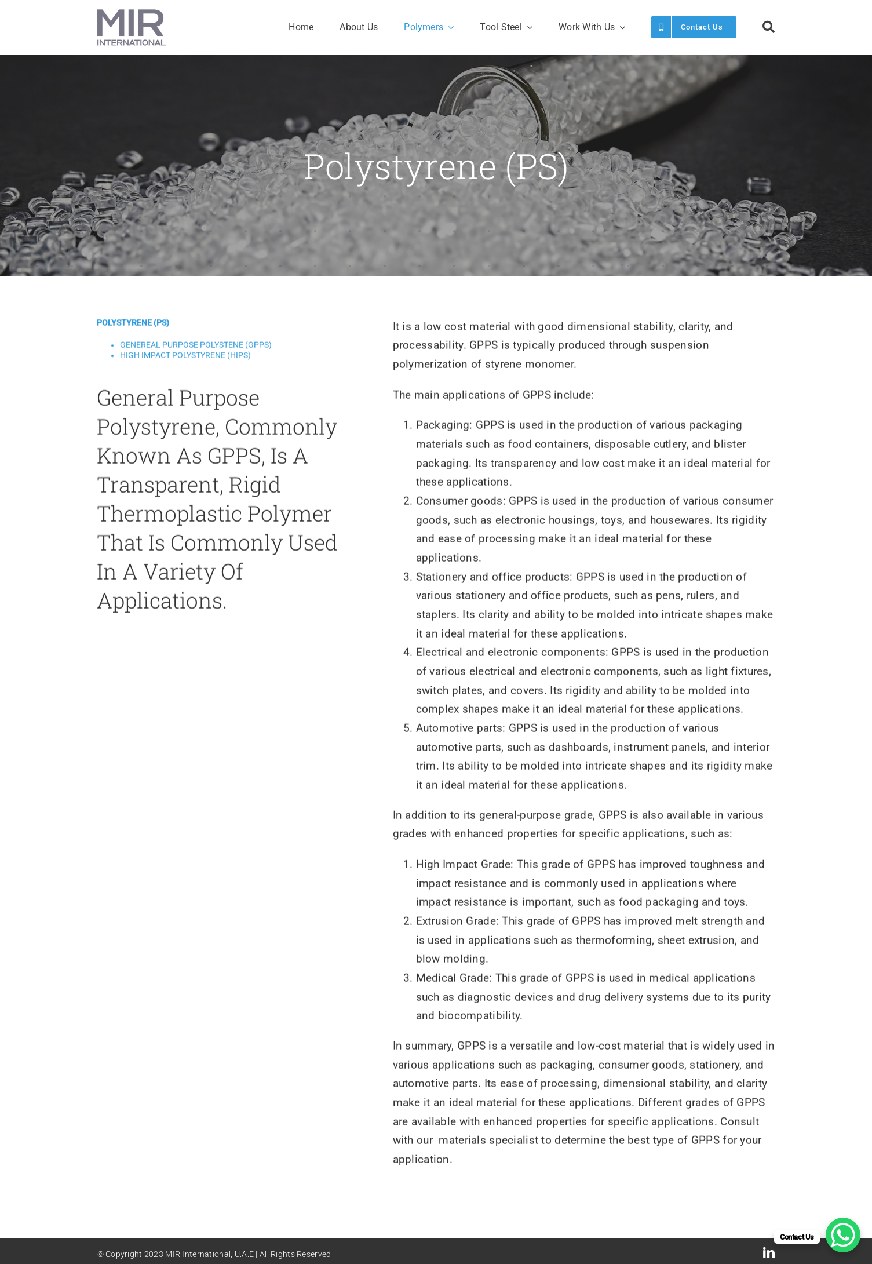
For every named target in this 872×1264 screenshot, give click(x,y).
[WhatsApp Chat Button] (843, 1235)
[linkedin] (769, 1253)
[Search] (768, 27)
